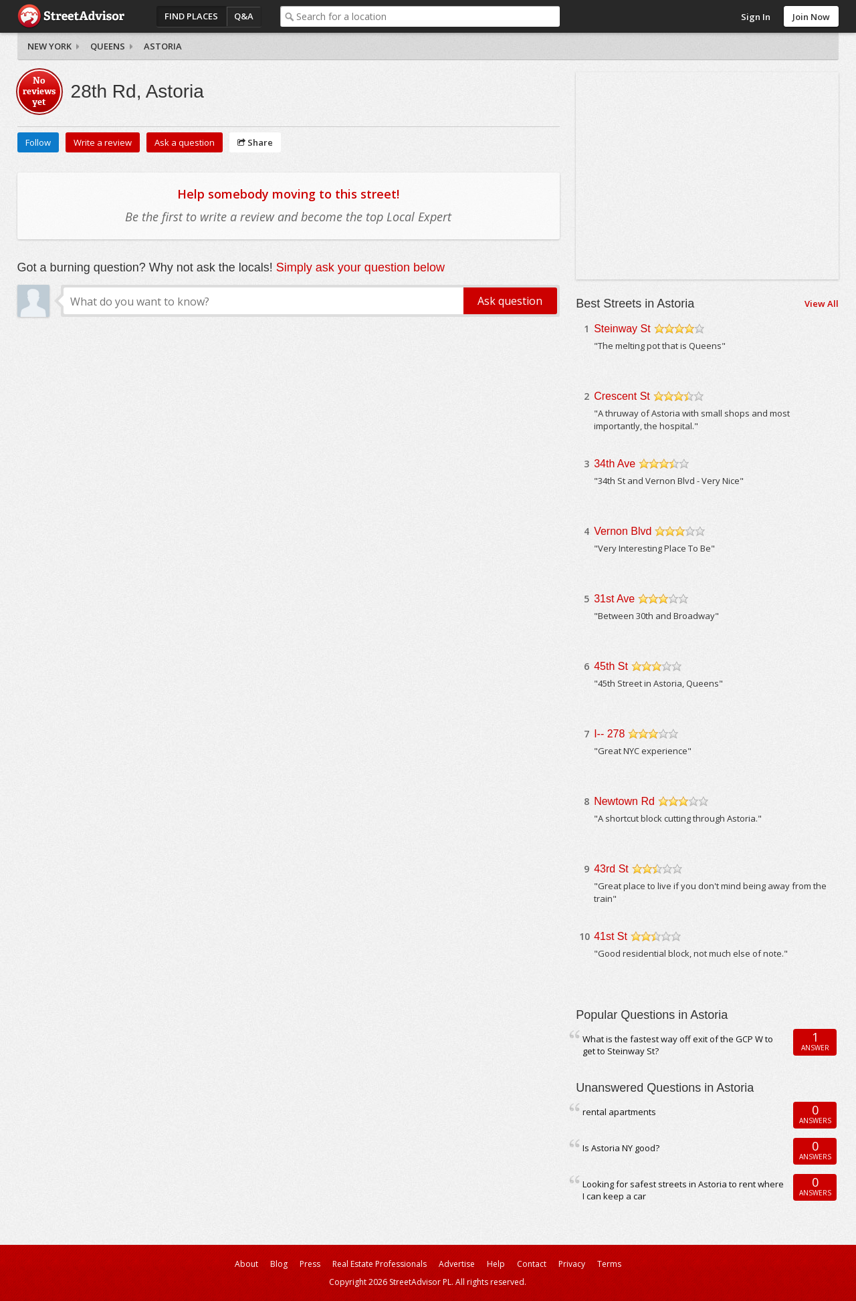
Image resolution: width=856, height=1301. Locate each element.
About (246, 1264)
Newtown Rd (624, 801)
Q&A (243, 16)
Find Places (191, 16)
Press (310, 1264)
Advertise (457, 1264)
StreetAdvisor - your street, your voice (70, 16)
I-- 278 (609, 733)
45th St (611, 666)
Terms (609, 1264)
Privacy (571, 1264)
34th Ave (614, 463)
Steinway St (622, 328)
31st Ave (614, 598)
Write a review (103, 142)
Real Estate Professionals (379, 1264)
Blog (279, 1264)
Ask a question (184, 142)
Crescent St (622, 396)
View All (822, 304)
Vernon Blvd (622, 531)
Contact (531, 1264)
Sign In (755, 17)
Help (496, 1264)
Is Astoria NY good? (620, 1148)
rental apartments (619, 1112)
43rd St (611, 868)
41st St (610, 936)
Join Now (811, 17)
